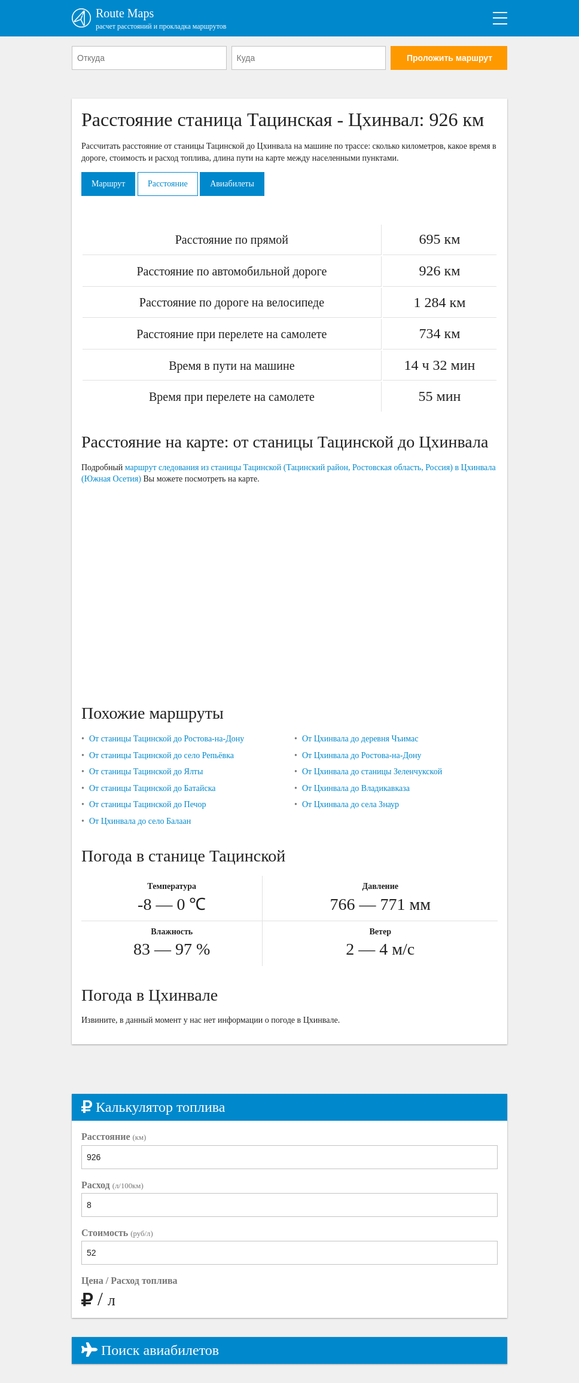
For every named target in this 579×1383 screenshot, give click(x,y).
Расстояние (168, 183)
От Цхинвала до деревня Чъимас (360, 738)
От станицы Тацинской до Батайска (152, 788)
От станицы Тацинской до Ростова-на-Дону (166, 738)
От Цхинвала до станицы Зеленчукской (372, 771)
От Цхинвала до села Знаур (350, 804)
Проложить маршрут (449, 58)
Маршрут (108, 183)
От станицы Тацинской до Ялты (146, 771)
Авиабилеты (232, 183)
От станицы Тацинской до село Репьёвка (161, 755)
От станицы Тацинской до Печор (147, 804)
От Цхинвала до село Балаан (140, 821)
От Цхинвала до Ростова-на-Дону (362, 755)
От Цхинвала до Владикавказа (356, 788)
